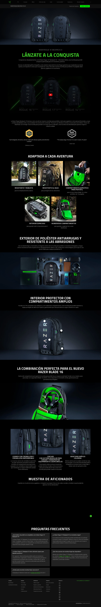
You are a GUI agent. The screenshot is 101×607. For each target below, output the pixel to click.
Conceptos (23, 586)
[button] (91, 2)
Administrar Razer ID (38, 589)
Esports (22, 589)
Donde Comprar (85, 6)
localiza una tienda (35, 572)
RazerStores (10, 582)
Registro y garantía (37, 584)
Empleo (47, 584)
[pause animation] (91, 516)
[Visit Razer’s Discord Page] (60, 599)
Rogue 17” (68, 556)
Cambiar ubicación (86, 603)
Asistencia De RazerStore (39, 586)
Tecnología (23, 582)
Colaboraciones (24, 591)
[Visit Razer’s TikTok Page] (60, 595)
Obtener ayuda (36, 582)
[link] (9, 2)
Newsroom (48, 586)
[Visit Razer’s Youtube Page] (60, 592)
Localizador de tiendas (12, 584)
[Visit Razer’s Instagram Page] (60, 585)
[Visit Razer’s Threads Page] (60, 588)
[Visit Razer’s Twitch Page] (60, 597)
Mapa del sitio (11, 604)
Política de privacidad (30, 604)
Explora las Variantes (74, 6)
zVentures (48, 589)
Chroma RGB (23, 584)
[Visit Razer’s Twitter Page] (60, 590)
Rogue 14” (62, 556)
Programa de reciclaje (38, 591)
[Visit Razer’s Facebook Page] (60, 583)
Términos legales (19, 604)
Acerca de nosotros (50, 582)
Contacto (48, 591)
